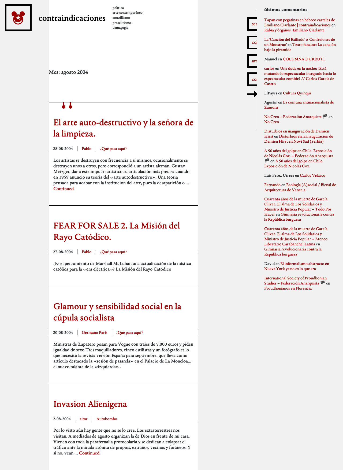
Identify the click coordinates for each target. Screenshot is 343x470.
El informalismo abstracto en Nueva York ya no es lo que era (296, 266)
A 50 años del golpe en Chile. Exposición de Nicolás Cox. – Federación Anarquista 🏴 (298, 155)
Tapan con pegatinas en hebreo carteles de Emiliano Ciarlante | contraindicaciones (299, 22)
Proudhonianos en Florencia (288, 288)
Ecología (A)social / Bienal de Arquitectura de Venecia (300, 187)
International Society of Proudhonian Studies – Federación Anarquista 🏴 (295, 280)
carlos (269, 68)
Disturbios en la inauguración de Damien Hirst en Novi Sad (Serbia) (298, 139)
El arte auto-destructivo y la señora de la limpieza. (123, 127)
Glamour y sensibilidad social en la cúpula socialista (117, 311)
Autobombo (106, 418)
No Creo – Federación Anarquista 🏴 (296, 116)
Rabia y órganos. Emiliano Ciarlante (294, 29)
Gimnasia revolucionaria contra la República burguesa (299, 217)
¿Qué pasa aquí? (113, 148)
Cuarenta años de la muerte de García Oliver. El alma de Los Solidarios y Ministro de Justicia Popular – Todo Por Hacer (297, 206)
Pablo (86, 148)
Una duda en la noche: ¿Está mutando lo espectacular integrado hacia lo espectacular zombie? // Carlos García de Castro (300, 76)
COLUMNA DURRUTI (304, 58)
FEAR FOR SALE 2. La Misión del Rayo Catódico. (116, 231)
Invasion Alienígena (90, 403)
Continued (63, 188)
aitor (84, 418)
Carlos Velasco (312, 175)
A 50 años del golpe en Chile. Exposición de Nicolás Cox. (293, 163)
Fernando (272, 184)
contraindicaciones (81, 21)
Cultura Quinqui (297, 92)
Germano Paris (94, 332)
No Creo (271, 121)
